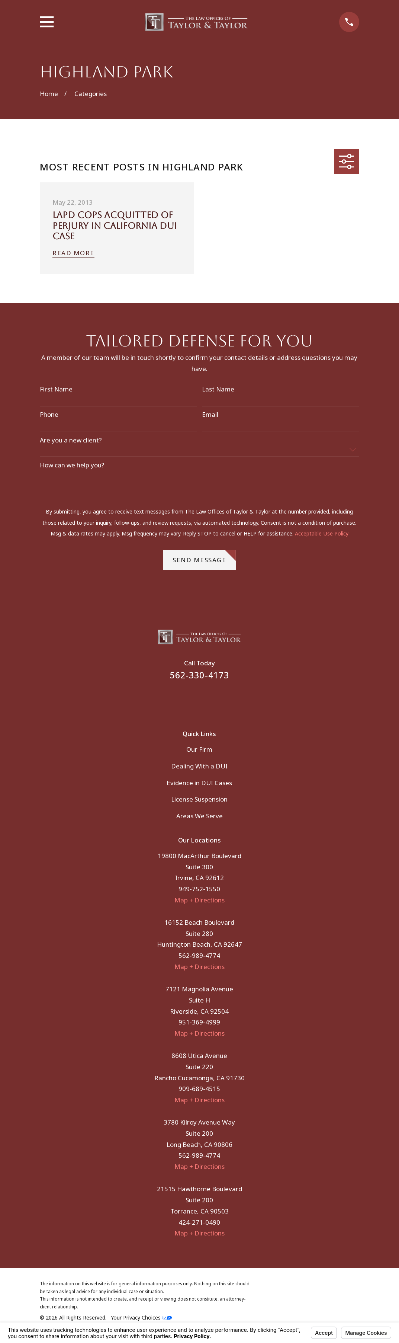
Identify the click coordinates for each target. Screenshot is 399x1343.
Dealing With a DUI (199, 766)
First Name (56, 389)
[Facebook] (189, 700)
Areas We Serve (199, 816)
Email (210, 414)
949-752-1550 (199, 889)
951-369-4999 (199, 1022)
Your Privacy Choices (141, 1317)
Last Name (218, 389)
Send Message (204, 557)
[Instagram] (209, 700)
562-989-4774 (199, 955)
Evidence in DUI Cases (199, 782)
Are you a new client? (71, 440)
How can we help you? (72, 465)
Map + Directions (199, 900)
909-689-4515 (199, 1088)
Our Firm (199, 749)
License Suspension (199, 799)
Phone (49, 414)
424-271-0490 (199, 1222)
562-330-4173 (199, 675)
